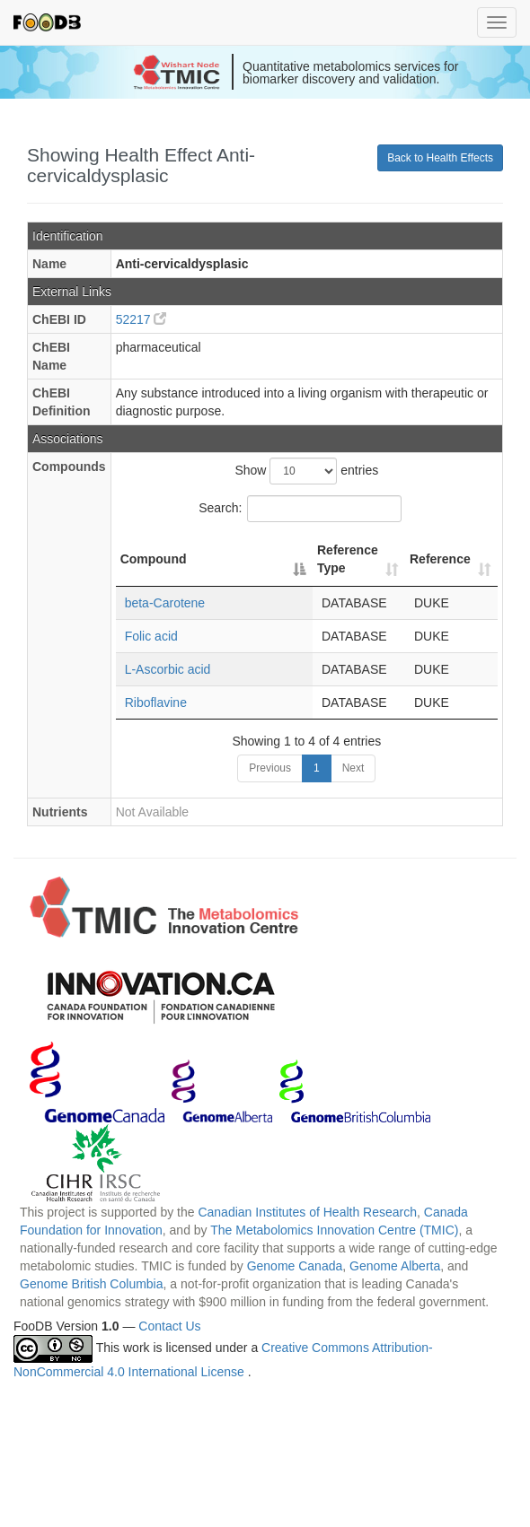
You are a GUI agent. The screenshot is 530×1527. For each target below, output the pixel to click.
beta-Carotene (165, 603)
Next (353, 768)
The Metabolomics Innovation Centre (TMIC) (334, 1230)
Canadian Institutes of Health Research (307, 1212)
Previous (270, 768)
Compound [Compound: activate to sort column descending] (153, 559)
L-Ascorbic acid (168, 669)
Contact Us (169, 1326)
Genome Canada (295, 1266)
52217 (141, 319)
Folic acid (151, 636)
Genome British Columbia (91, 1284)
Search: (300, 508)
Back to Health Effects (440, 158)
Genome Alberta (394, 1266)
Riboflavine (156, 702)
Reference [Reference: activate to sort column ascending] (440, 559)
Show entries (306, 471)
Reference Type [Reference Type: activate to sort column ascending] (347, 559)
